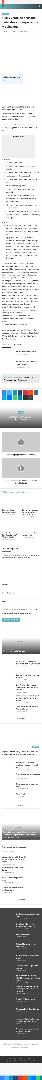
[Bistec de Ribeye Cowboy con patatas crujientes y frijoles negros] (8, 666)
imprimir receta (18, 146)
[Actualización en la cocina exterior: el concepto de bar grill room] (8, 766)
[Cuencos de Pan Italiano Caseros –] (8, 1012)
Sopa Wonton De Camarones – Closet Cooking (21, 418)
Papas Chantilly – (22, 794)
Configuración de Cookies (12, 1061)
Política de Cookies (24, 1058)
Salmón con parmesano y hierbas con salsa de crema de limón (31, 512)
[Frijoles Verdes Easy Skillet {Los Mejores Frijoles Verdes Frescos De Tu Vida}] (21, 738)
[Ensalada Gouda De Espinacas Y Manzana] (8, 969)
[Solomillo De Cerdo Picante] (8, 1002)
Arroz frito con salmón (23, 934)
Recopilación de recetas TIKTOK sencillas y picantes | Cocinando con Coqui (27, 989)
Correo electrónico (8, 593)
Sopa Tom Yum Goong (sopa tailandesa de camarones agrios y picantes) (27, 687)
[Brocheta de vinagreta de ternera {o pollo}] (8, 678)
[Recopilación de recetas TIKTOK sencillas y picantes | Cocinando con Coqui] (8, 989)
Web (3, 601)
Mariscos (6, 14)
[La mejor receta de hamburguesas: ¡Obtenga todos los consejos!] (8, 1022)
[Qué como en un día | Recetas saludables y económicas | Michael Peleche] (8, 979)
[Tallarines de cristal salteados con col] (8, 777)
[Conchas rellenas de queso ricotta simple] (8, 917)
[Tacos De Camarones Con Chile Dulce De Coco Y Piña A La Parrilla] (11, 525)
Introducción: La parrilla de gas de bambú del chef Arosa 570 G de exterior (28, 698)
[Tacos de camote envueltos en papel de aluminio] (34, 891)
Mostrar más (21, 718)
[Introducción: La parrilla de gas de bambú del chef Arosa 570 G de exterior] (8, 698)
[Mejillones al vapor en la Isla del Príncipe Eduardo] (8, 709)
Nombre (5, 584)
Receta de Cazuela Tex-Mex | (14, 651)
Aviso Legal (12, 1058)
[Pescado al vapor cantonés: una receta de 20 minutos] (8, 1032)
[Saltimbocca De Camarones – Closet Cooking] (8, 364)
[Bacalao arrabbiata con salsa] (8, 354)
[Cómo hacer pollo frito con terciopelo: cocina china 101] (8, 927)
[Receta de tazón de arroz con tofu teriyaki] (8, 959)
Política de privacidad (29, 1061)
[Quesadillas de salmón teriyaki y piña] (31, 525)
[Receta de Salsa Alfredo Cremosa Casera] (34, 871)
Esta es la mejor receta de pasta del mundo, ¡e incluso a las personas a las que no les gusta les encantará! (20, 834)
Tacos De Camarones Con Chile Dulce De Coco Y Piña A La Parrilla (11, 535)
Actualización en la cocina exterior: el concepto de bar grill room (27, 765)
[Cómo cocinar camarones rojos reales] (8, 787)
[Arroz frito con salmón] (8, 937)
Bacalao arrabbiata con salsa (26, 351)
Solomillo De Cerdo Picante (25, 999)
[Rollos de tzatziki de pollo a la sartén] (34, 881)
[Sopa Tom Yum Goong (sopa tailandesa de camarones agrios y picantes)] (8, 688)
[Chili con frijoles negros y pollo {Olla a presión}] (8, 947)
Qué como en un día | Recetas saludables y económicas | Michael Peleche (28, 978)
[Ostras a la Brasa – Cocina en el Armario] (11, 502)
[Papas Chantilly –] (8, 797)
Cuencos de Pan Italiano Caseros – (28, 1009)
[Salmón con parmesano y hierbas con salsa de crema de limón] (31, 502)
